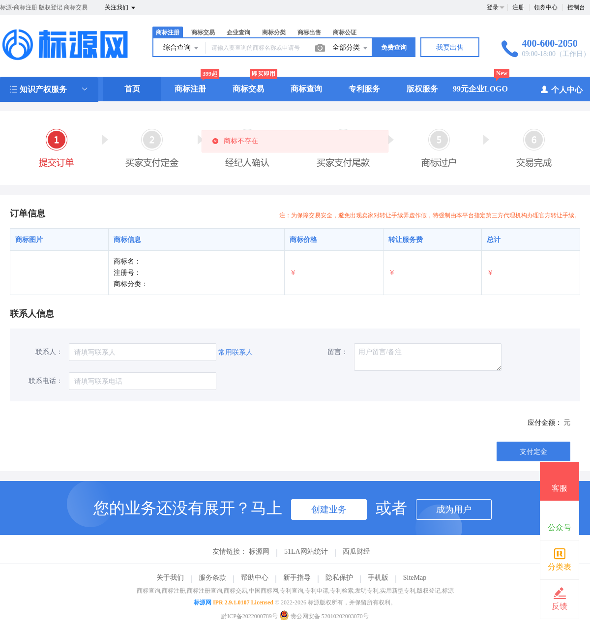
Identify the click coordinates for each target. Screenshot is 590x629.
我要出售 (450, 47)
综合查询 (181, 48)
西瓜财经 (356, 551)
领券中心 (546, 7)
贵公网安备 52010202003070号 (324, 616)
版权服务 (422, 89)
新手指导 (297, 577)
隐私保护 (339, 577)
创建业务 (329, 509)
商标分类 (274, 32)
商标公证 (344, 32)
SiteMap (414, 577)
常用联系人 (235, 352)
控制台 (576, 7)
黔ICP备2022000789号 (249, 616)
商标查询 (306, 89)
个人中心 (561, 89)
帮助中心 (254, 577)
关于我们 (170, 577)
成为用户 (454, 509)
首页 (132, 89)
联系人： (49, 352)
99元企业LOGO (480, 89)
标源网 (259, 551)
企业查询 (238, 32)
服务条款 (212, 577)
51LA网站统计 (306, 551)
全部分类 (350, 48)
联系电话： (46, 381)
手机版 (378, 577)
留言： (337, 352)
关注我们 (121, 7)
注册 (518, 7)
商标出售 (309, 32)
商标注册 (167, 32)
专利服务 (364, 89)
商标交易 (203, 32)
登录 (493, 7)
